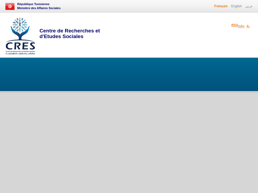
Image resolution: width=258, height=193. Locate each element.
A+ (243, 26)
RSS (234, 25)
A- (248, 26)
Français (221, 6)
